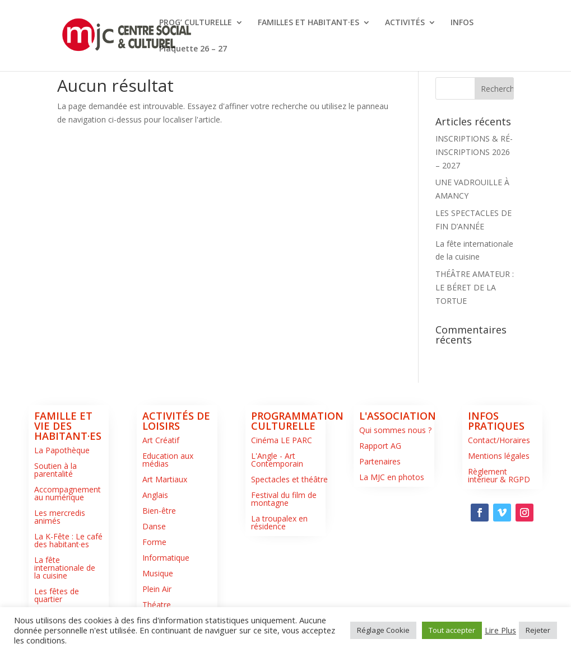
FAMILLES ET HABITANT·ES (308, 22)
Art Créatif (160, 440)
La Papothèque (62, 450)
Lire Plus (500, 630)
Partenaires (380, 461)
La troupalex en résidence (279, 522)
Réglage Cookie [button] (383, 630)
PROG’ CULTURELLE (195, 22)
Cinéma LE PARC (281, 440)
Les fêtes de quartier (56, 595)
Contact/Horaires (499, 440)
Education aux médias (167, 459)
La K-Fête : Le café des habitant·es (68, 540)
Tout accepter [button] (452, 630)
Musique (157, 573)
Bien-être (159, 510)
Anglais (155, 495)
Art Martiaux (164, 479)
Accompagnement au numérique (67, 493)
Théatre (156, 604)
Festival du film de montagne (284, 499)
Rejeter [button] (538, 630)
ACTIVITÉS (405, 22)
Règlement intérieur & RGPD (499, 475)
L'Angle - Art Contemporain (277, 459)
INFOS (462, 22)
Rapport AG (380, 445)
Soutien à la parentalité (55, 470)
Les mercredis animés (59, 517)
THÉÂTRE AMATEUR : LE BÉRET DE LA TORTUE (474, 287)
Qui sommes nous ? (395, 430)
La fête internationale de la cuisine (64, 568)
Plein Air (156, 589)
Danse (154, 526)
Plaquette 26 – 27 (193, 49)
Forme (154, 542)
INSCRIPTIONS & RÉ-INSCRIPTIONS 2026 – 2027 (474, 152)
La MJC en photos (391, 477)
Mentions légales (499, 455)
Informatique (165, 557)
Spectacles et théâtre (289, 479)
